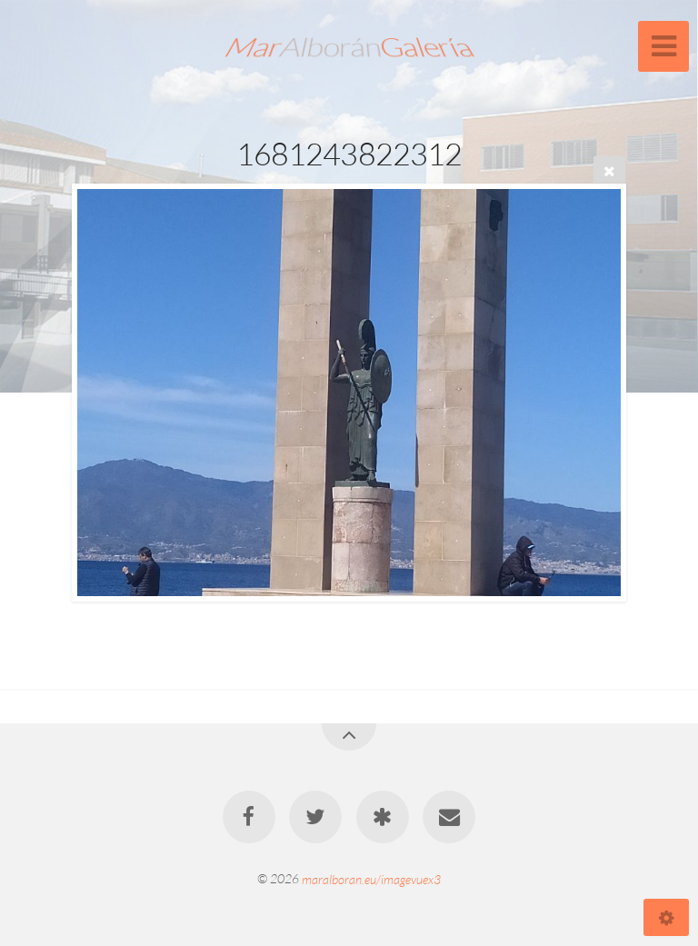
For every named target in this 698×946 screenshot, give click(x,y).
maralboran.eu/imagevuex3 (371, 878)
